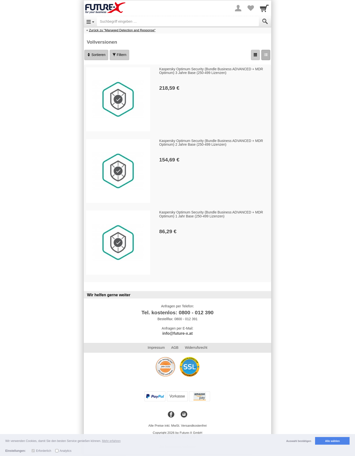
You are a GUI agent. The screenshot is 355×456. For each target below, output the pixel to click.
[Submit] (265, 21)
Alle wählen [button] (332, 440)
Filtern (119, 55)
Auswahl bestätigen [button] (298, 440)
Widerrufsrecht (196, 348)
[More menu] (238, 8)
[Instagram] (184, 414)
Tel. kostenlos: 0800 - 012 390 (178, 312)
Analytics (65, 451)
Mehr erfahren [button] (111, 441)
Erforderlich (43, 451)
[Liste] (265, 55)
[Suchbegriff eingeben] (178, 21)
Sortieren (96, 55)
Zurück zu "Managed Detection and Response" (122, 30)
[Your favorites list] (250, 8)
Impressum (156, 348)
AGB (174, 348)
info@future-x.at (177, 333)
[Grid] (255, 55)
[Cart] (264, 8)
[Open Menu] (90, 21)
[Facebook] (171, 414)
